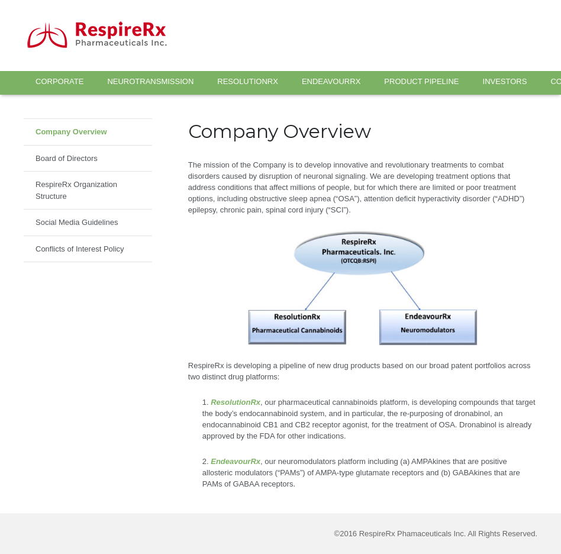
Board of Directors (67, 158)
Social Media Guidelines (77, 222)
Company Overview (71, 131)
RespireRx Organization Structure (76, 190)
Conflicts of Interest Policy (80, 248)
